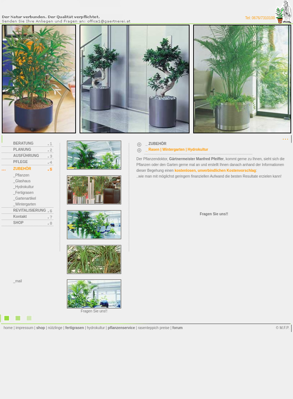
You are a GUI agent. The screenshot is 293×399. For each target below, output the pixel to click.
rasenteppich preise (153, 328)
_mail (17, 281)
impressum (24, 328)
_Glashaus (22, 181)
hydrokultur (96, 328)
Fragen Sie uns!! (94, 311)
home (8, 328)
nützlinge (55, 328)
